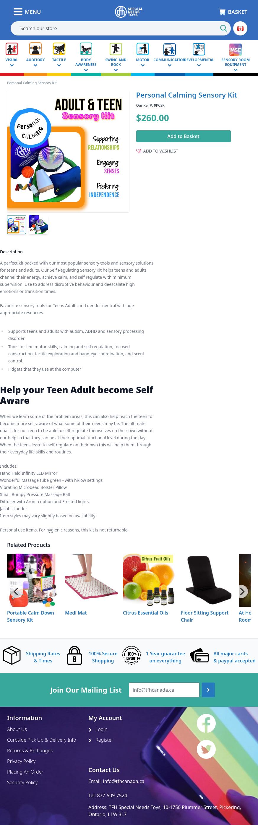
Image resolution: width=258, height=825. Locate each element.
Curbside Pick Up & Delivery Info (41, 740)
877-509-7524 (112, 795)
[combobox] (121, 28)
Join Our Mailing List (86, 690)
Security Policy (22, 782)
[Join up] (208, 690)
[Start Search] (223, 28)
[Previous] (16, 591)
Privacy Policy (21, 761)
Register (100, 740)
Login (98, 729)
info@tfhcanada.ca (124, 781)
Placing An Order (25, 772)
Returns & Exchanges (30, 750)
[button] (240, 28)
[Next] (241, 591)
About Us (17, 729)
